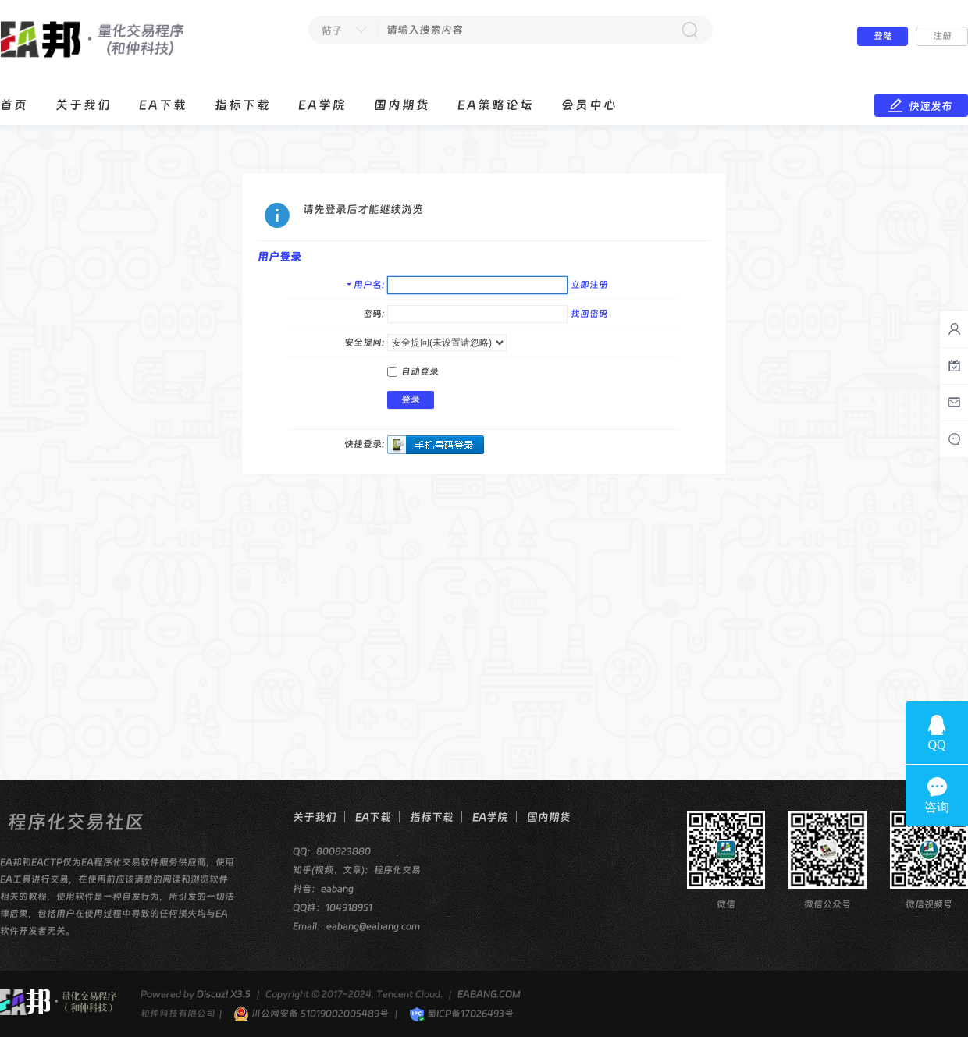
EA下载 (163, 105)
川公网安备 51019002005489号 (311, 1013)
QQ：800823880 (332, 851)
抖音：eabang (323, 888)
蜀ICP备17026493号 (461, 1013)
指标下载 (243, 105)
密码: (373, 313)
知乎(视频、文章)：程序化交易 (357, 870)
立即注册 (589, 284)
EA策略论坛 (495, 105)
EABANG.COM (489, 994)
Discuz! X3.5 (224, 994)
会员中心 (589, 105)
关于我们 (83, 105)
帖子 (332, 30)
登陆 (883, 35)
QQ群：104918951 (332, 907)
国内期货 (402, 105)
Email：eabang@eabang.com (356, 926)
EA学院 (322, 105)
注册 (942, 35)
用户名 (368, 284)
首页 (14, 105)
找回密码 (589, 313)
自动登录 (413, 371)
